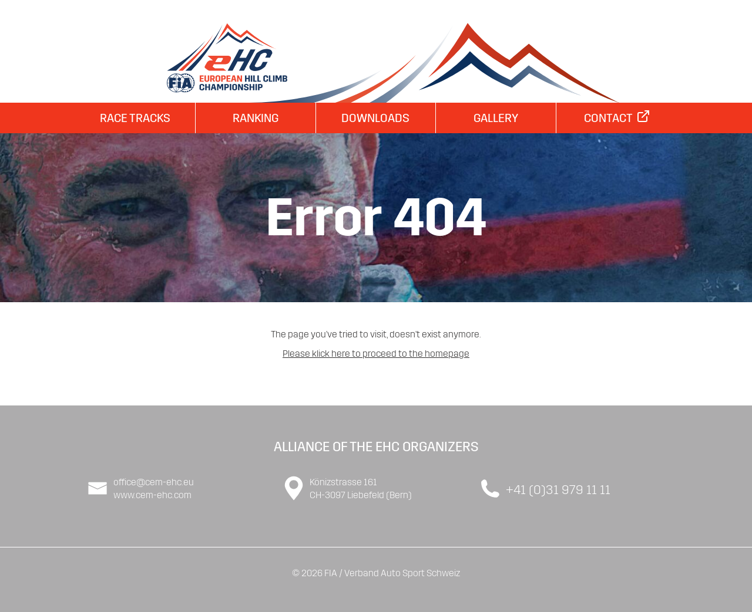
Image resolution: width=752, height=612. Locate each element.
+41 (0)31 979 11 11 (558, 490)
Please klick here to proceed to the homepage (376, 353)
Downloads (375, 118)
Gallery (496, 118)
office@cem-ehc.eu (153, 482)
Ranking (255, 118)
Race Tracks (135, 118)
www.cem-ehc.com (152, 495)
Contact (616, 117)
